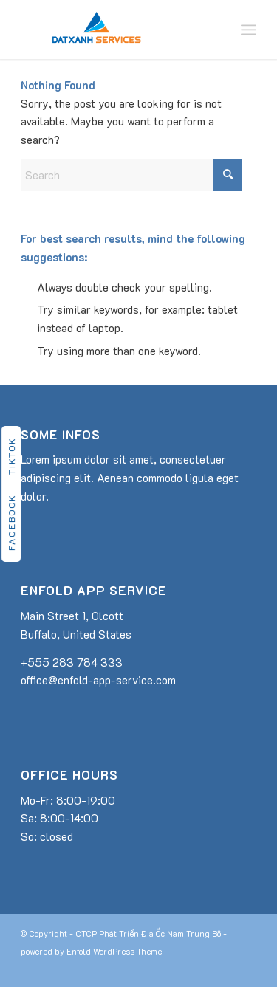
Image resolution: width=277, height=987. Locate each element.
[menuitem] (248, 29)
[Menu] (248, 29)
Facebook (11, 522)
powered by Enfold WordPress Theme (91, 951)
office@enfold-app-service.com (98, 680)
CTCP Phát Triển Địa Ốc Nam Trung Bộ (148, 933)
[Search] (131, 175)
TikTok (11, 456)
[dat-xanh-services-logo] (115, 29)
